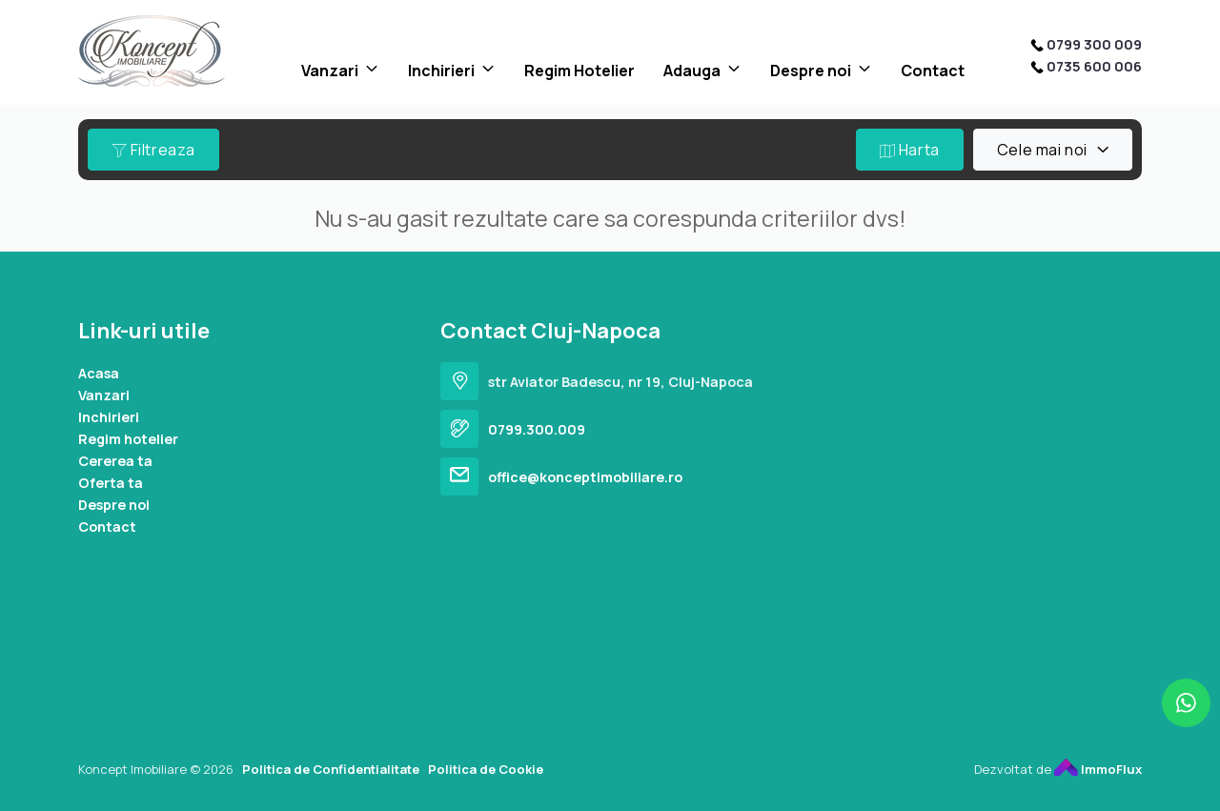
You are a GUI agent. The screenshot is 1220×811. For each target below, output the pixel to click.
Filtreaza (153, 149)
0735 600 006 (1094, 66)
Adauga (692, 70)
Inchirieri (441, 70)
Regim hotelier (128, 439)
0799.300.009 (536, 429)
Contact (933, 70)
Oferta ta (110, 483)
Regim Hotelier (579, 70)
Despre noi (810, 70)
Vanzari (329, 70)
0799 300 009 (1094, 44)
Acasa (98, 373)
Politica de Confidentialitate (330, 769)
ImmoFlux (1098, 769)
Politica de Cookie (485, 769)
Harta (910, 149)
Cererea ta (115, 461)
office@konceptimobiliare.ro (585, 477)
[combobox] (1052, 150)
